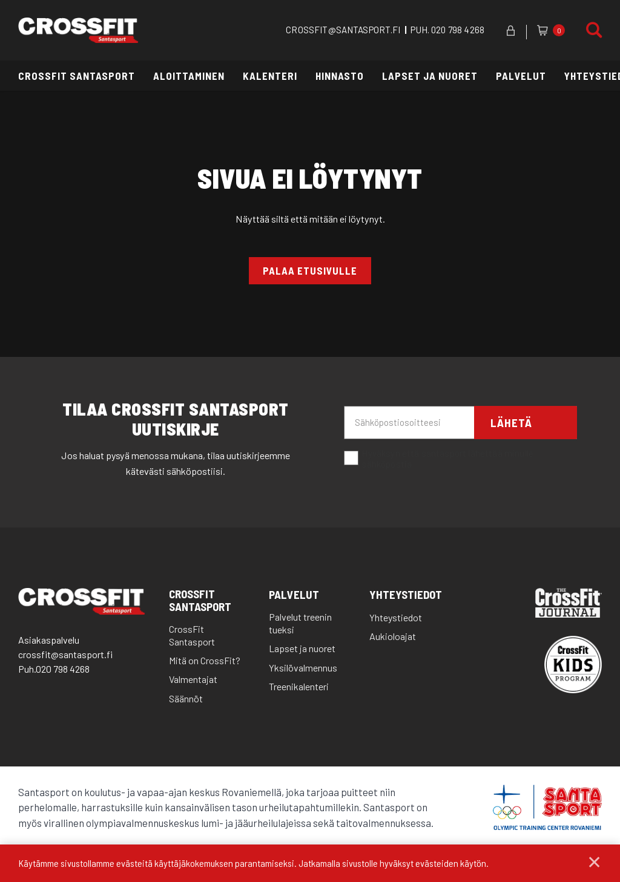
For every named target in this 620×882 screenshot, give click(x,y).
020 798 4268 (457, 29)
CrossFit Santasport (76, 76)
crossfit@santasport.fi (65, 655)
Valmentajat (193, 680)
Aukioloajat (392, 637)
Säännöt (186, 699)
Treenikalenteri (299, 687)
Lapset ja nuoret (430, 76)
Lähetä (513, 424)
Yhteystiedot (405, 596)
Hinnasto (339, 76)
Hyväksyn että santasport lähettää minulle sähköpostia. (438, 460)
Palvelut (521, 76)
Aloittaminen (189, 76)
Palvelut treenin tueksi (300, 624)
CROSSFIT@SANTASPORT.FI (343, 29)
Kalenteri (270, 76)
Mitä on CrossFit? (204, 661)
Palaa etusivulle (310, 271)
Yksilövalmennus (303, 668)
